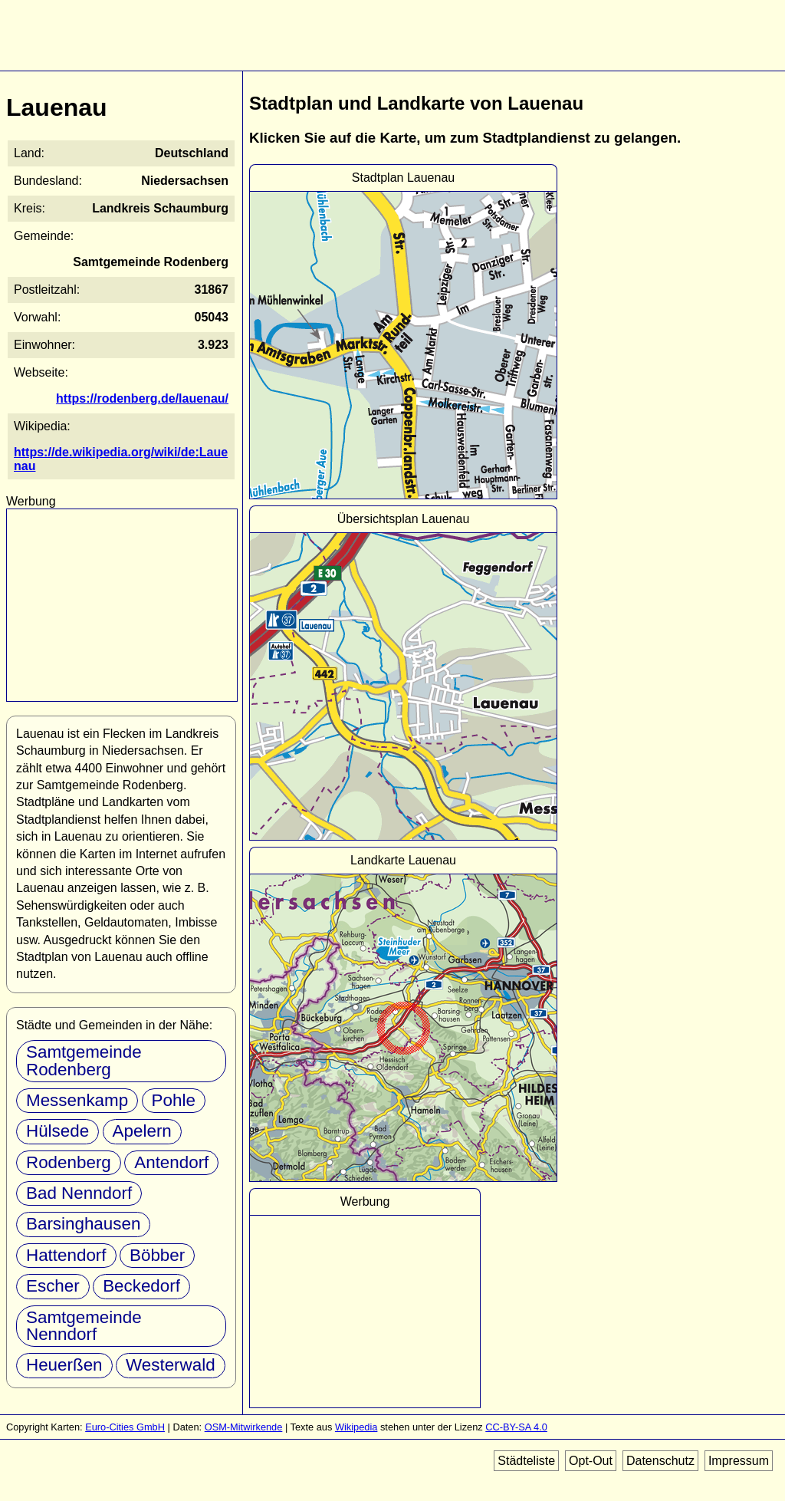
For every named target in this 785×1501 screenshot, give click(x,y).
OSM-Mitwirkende (244, 1427)
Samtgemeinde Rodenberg (84, 1060)
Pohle (173, 1100)
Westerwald (170, 1364)
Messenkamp (77, 1100)
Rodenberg (68, 1162)
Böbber (157, 1255)
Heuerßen (64, 1364)
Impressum (738, 1460)
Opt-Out (591, 1460)
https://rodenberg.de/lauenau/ (142, 398)
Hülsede (57, 1131)
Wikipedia (356, 1427)
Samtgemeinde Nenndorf (84, 1326)
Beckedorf (141, 1285)
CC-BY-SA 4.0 (516, 1427)
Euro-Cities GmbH (125, 1427)
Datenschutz (660, 1460)
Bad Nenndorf (79, 1193)
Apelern (142, 1131)
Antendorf (171, 1162)
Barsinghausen (83, 1223)
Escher (53, 1285)
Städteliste (526, 1460)
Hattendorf (66, 1255)
